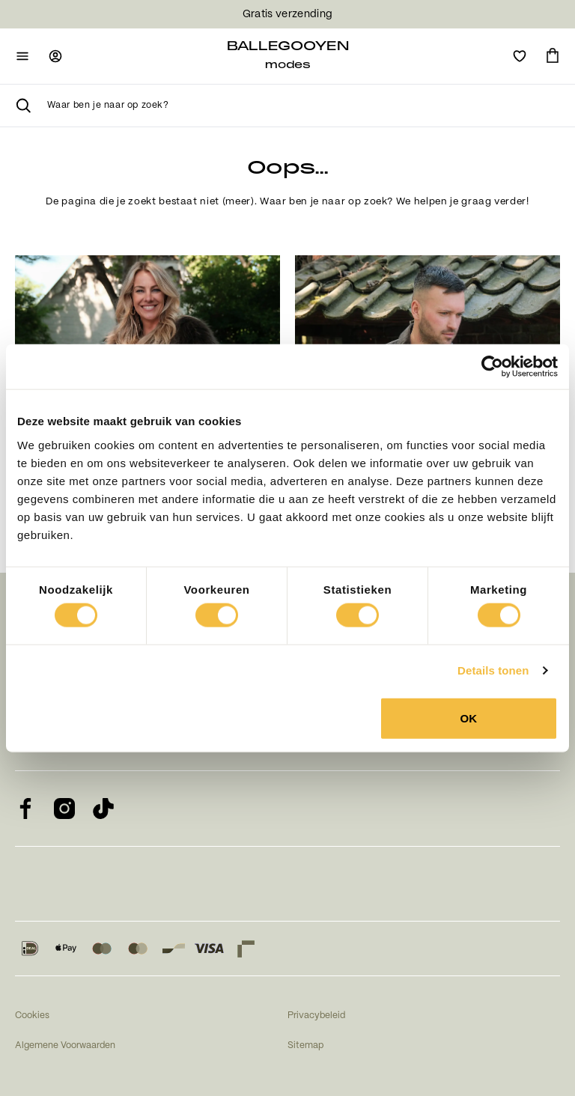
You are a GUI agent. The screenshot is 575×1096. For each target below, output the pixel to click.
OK (469, 717)
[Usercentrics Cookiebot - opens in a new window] (492, 367)
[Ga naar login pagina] (55, 56)
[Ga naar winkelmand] (552, 56)
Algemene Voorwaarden (65, 1045)
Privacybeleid (316, 1015)
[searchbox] (303, 105)
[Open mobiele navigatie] (22, 56)
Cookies (32, 1015)
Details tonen (493, 670)
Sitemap (305, 1045)
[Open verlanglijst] (519, 56)
